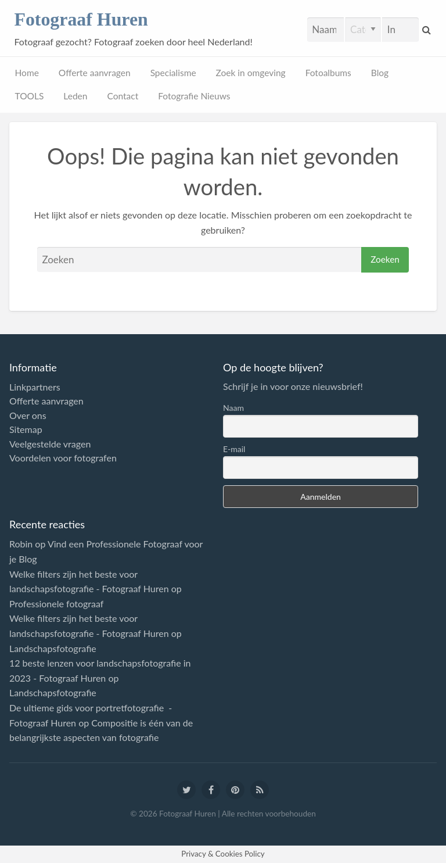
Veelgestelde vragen (50, 444)
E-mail (234, 449)
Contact (122, 96)
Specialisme (173, 72)
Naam (233, 408)
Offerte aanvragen (95, 72)
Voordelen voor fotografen (63, 458)
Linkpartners (34, 387)
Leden (75, 96)
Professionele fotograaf (56, 603)
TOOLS (29, 96)
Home (27, 72)
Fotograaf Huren (81, 19)
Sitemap (25, 429)
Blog (380, 72)
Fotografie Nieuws (194, 96)
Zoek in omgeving (251, 72)
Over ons (27, 415)
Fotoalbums (328, 72)
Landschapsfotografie (52, 648)
